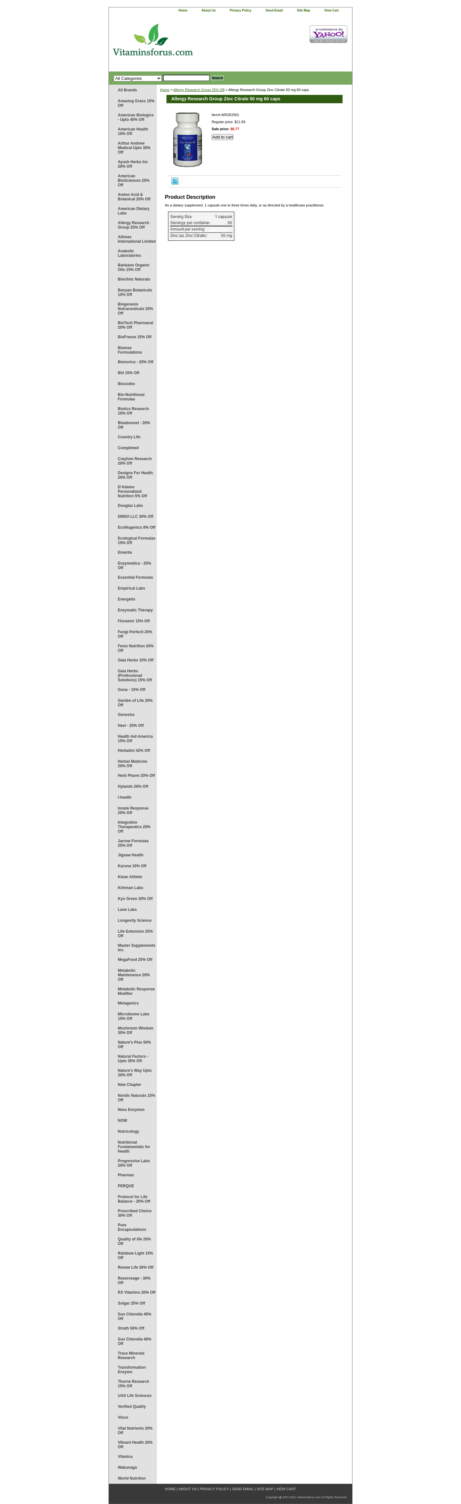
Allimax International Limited (137, 239)
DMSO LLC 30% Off (135, 516)
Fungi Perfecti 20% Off (135, 634)
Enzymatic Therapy (135, 610)
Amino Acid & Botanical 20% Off (134, 196)
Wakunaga (127, 1467)
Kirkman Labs (130, 888)
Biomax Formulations (130, 350)
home (183, 10)
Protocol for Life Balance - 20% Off (134, 1199)
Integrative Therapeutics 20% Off (134, 827)
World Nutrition (132, 1478)
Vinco (123, 1417)
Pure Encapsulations (132, 1227)
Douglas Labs (130, 505)
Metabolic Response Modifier (136, 991)
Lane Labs (127, 909)
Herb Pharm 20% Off (136, 775)
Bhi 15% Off (128, 373)
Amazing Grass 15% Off (136, 103)
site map (303, 10)
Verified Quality (132, 1406)
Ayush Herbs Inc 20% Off (133, 164)
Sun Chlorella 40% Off (134, 1316)
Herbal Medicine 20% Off (132, 763)
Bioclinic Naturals (134, 279)
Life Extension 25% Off (135, 933)
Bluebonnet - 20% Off (134, 425)
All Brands (127, 90)
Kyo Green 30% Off (135, 898)
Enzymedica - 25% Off (134, 565)
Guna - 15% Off (131, 689)
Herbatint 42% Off (134, 750)
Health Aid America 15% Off (135, 738)
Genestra (126, 714)
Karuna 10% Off (132, 866)
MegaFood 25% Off (135, 959)
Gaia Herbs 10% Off (135, 660)
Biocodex (126, 384)
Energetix (126, 599)
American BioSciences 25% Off (134, 180)
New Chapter (129, 1084)
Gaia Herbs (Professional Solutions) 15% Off (135, 675)
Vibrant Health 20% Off (135, 1444)
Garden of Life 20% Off (135, 702)
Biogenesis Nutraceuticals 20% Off (135, 308)
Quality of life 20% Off (134, 1241)
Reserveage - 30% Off (134, 1280)
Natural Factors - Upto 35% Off (133, 1058)
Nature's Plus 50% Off (134, 1044)
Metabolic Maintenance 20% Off (134, 975)
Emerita (125, 552)
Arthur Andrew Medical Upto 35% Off (134, 148)
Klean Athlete (130, 877)
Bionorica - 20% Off (135, 362)
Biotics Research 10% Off (133, 411)
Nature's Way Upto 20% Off (135, 1072)
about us (208, 10)
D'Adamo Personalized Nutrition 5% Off (132, 491)
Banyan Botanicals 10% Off (135, 292)
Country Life (129, 437)
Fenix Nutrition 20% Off (136, 648)
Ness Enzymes (131, 1109)
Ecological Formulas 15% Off (136, 540)
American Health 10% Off (133, 131)
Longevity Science (134, 920)
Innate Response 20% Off (133, 810)
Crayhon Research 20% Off (135, 461)
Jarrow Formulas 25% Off (133, 843)
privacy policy (241, 10)
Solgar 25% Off (131, 1303)
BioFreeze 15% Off (134, 337)
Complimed (128, 448)
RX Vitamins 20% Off (137, 1292)
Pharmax (126, 1175)
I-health (125, 797)
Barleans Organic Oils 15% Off (134, 267)
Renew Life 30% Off (135, 1267)
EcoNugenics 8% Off (136, 527)
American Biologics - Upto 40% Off (136, 117)
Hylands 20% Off (133, 786)
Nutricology (128, 1131)
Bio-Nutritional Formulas (131, 396)
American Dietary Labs (134, 210)
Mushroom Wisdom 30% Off (135, 1030)
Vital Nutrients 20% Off (135, 1430)
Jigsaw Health (130, 855)
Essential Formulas (135, 577)
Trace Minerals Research (131, 1355)
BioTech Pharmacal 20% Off (135, 325)
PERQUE (126, 1186)
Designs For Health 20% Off (135, 475)
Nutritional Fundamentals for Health (134, 1147)
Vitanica (125, 1456)
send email (274, 10)
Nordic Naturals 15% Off (136, 1097)
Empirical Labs (131, 588)
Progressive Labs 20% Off (134, 1163)
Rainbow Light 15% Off (135, 1255)
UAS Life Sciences (134, 1395)
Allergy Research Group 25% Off (133, 225)
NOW (122, 1120)
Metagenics (128, 1003)
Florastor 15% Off (134, 621)
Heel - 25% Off (131, 725)
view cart (331, 10)
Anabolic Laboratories (129, 253)
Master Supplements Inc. (136, 947)
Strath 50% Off (131, 1328)
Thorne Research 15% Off (133, 1383)
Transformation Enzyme (132, 1369)
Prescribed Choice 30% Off (134, 1213)
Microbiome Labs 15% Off (134, 1016)
